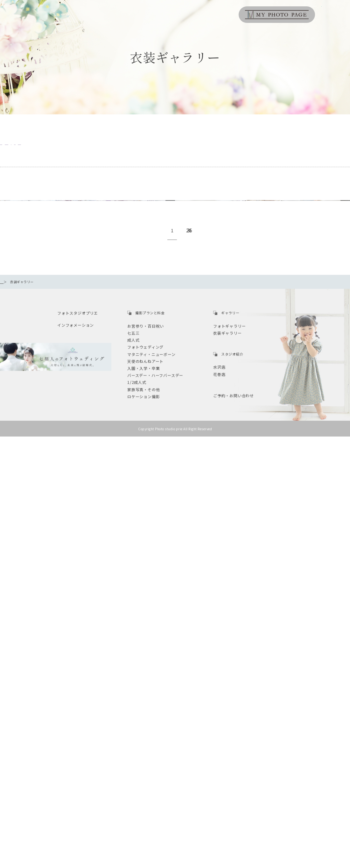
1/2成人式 (194, 146)
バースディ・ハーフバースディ (96, 146)
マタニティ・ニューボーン (251, 146)
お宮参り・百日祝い (26, 146)
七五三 (154, 146)
